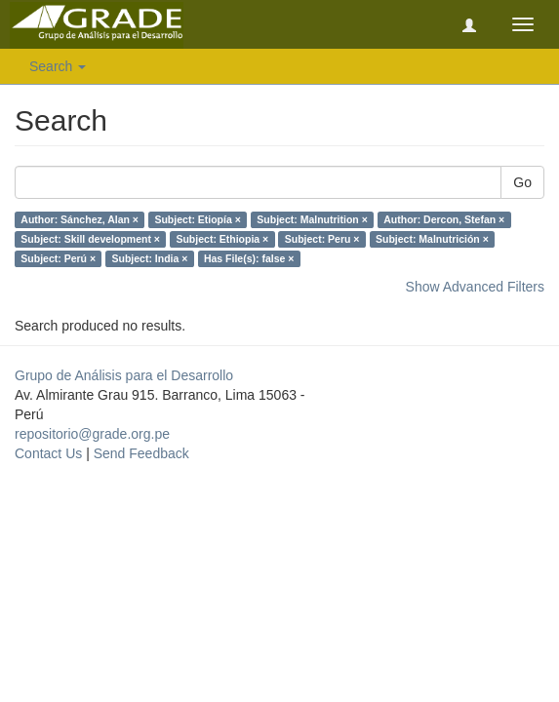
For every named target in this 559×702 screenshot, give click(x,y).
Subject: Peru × (322, 239)
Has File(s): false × (249, 258)
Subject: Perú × (58, 258)
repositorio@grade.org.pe (92, 434)
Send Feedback (141, 453)
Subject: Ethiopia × (222, 239)
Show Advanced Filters (475, 286)
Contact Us (48, 453)
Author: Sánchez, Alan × (79, 219)
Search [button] (57, 66)
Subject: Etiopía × (197, 219)
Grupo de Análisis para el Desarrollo (124, 375)
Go (522, 182)
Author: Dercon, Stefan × (443, 219)
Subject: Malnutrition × (312, 219)
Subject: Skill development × (90, 239)
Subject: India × (150, 258)
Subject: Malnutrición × (432, 239)
